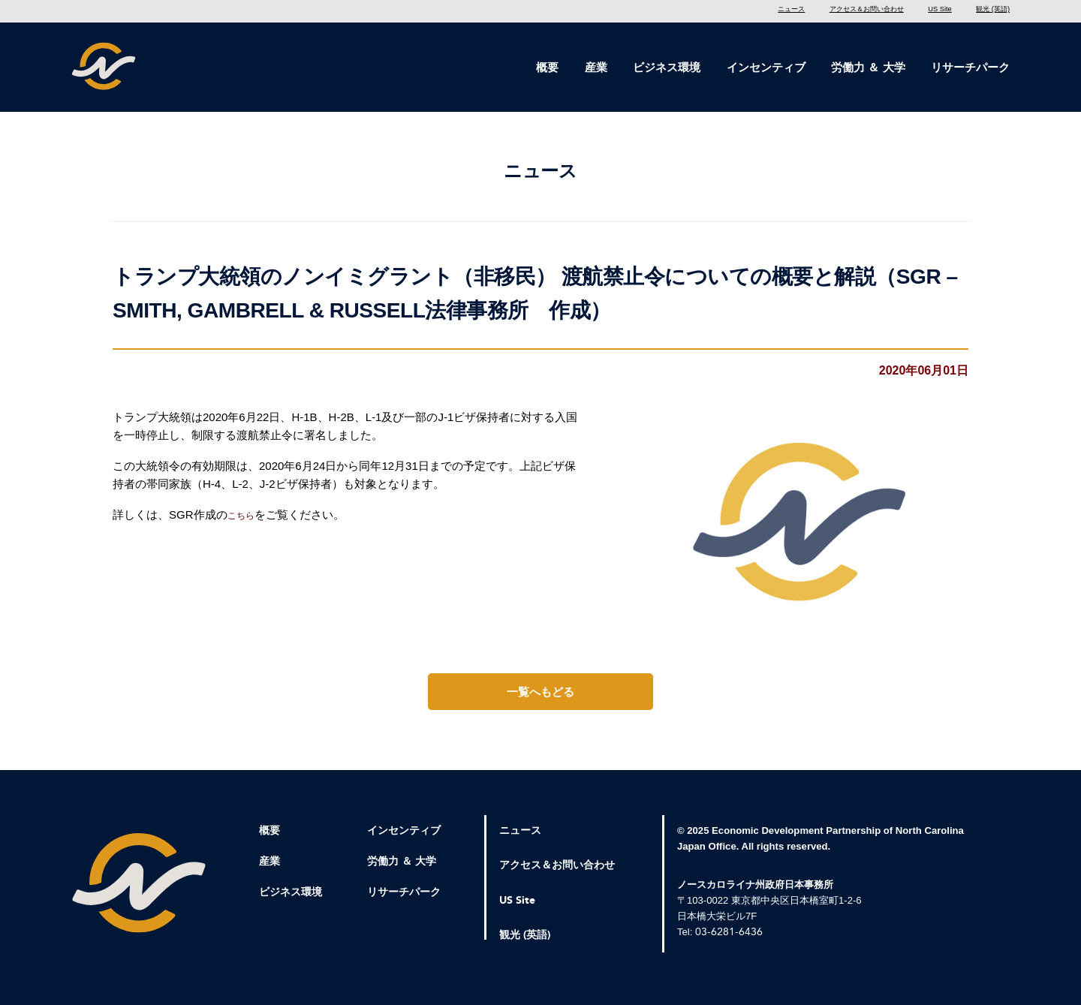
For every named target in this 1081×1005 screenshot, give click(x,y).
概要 (547, 67)
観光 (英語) (986, 11)
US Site (913, 11)
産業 (596, 67)
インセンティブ (766, 67)
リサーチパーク (970, 67)
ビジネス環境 (666, 67)
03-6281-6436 (729, 938)
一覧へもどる (540, 698)
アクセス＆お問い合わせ (813, 11)
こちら (244, 522)
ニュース (709, 11)
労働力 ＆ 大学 (868, 67)
